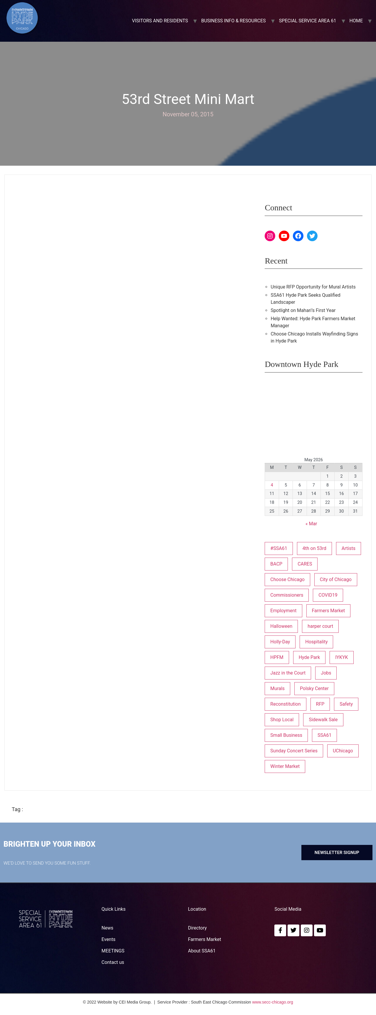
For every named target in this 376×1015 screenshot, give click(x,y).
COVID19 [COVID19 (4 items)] (327, 595)
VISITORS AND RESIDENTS (159, 21)
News (107, 928)
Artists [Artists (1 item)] (348, 548)
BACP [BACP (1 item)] (276, 564)
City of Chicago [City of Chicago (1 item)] (336, 579)
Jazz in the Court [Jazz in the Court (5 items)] (288, 673)
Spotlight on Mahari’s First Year (303, 310)
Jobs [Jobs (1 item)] (326, 673)
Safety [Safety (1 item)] (346, 704)
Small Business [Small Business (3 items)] (286, 735)
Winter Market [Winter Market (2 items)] (285, 766)
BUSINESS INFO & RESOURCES (233, 21)
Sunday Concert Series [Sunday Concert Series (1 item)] (294, 751)
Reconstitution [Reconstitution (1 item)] (285, 704)
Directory (197, 928)
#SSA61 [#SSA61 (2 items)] (278, 548)
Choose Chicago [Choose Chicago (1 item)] (287, 579)
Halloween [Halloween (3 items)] (281, 626)
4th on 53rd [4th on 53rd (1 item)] (314, 548)
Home (356, 21)
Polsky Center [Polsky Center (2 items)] (314, 688)
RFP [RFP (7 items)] (320, 704)
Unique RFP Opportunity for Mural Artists (313, 287)
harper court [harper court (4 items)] (320, 626)
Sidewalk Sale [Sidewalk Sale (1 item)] (323, 719)
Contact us (113, 962)
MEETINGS (113, 951)
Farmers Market (204, 939)
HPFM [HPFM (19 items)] (276, 657)
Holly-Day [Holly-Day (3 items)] (280, 642)
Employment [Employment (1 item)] (283, 610)
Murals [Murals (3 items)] (277, 688)
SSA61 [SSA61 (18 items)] (324, 735)
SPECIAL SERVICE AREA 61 (308, 21)
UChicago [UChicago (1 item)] (343, 751)
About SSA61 (202, 951)
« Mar (311, 523)
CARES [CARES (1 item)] (305, 564)
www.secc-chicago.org (272, 1002)
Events (108, 939)
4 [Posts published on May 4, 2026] (272, 485)
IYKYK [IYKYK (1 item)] (341, 657)
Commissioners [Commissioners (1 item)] (286, 595)
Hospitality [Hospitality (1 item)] (316, 642)
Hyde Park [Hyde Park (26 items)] (309, 657)
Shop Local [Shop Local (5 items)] (281, 719)
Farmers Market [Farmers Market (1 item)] (328, 610)
